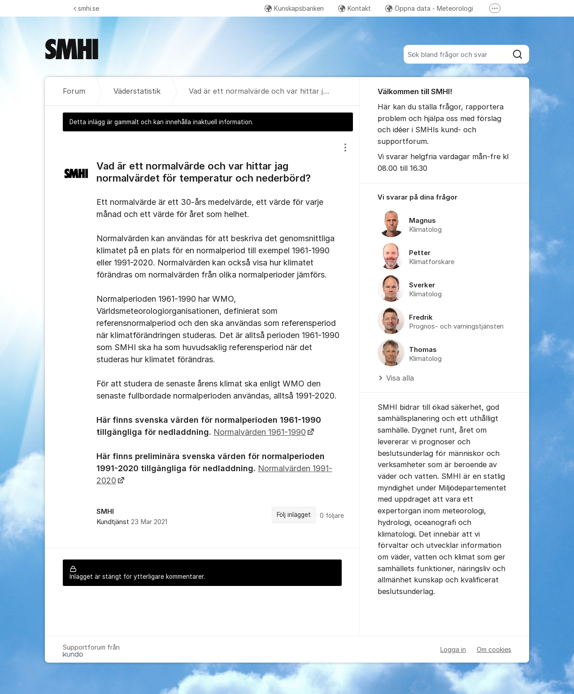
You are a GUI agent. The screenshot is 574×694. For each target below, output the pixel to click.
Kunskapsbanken (294, 8)
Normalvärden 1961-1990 (259, 432)
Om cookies (494, 649)
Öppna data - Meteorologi (429, 8)
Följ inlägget (294, 514)
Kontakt (354, 8)
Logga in (453, 649)
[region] (202, 339)
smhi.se (86, 8)
